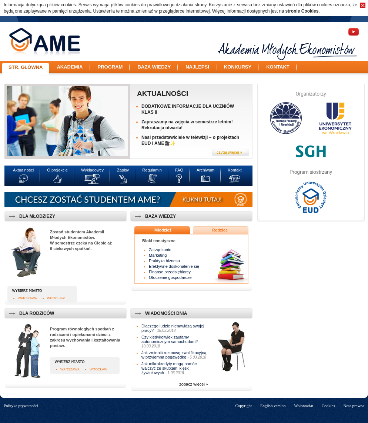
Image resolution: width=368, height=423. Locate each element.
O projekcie (57, 170)
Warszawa (27, 298)
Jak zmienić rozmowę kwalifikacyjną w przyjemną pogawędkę (173, 354)
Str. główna (26, 67)
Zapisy (123, 170)
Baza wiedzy (154, 67)
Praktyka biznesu (164, 261)
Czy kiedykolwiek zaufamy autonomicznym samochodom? (169, 339)
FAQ (179, 170)
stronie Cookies (301, 11)
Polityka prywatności (21, 405)
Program (110, 67)
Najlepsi (197, 67)
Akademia (70, 67)
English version (273, 405)
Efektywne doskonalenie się (174, 266)
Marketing (158, 255)
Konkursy (237, 67)
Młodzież (162, 230)
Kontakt (278, 67)
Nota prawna (353, 405)
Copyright (243, 405)
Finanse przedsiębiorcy (170, 272)
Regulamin (152, 170)
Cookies (328, 405)
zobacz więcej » (193, 384)
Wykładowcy (92, 170)
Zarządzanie (160, 249)
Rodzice (220, 230)
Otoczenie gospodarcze (170, 277)
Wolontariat (303, 405)
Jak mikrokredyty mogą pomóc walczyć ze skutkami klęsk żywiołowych (169, 368)
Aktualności (162, 93)
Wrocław (56, 298)
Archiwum (205, 170)
